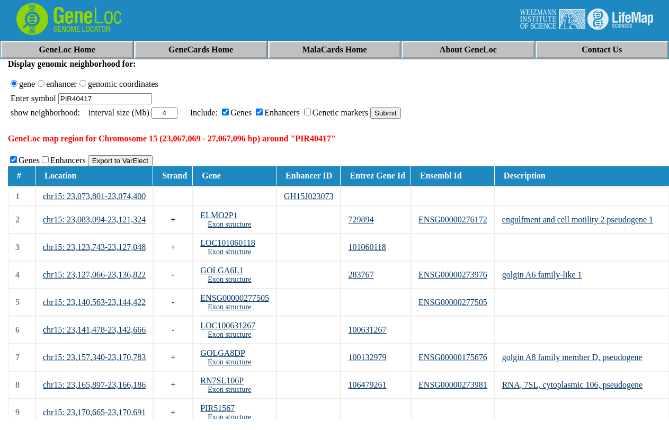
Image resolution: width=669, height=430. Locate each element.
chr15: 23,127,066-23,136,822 (94, 274)
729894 (360, 219)
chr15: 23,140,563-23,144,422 (94, 302)
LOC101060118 (227, 242)
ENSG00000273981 (452, 384)
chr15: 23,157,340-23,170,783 (94, 357)
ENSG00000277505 (234, 297)
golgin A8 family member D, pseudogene (572, 357)
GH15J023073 (308, 196)
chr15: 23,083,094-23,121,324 (94, 219)
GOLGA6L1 (222, 270)
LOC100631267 (227, 325)
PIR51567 (217, 408)
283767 (360, 274)
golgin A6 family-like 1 (542, 274)
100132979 (367, 357)
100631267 (367, 329)
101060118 (367, 247)
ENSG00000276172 (452, 219)
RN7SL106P (222, 380)
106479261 (367, 384)
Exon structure (229, 224)
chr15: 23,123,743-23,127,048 (94, 247)
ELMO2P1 (218, 215)
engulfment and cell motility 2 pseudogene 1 (577, 219)
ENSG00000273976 (452, 274)
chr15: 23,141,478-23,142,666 (94, 329)
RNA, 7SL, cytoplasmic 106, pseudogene (572, 384)
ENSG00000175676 (452, 357)
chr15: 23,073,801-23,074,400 (94, 196)
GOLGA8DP (222, 352)
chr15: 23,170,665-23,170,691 (94, 412)
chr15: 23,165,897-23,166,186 (94, 384)
